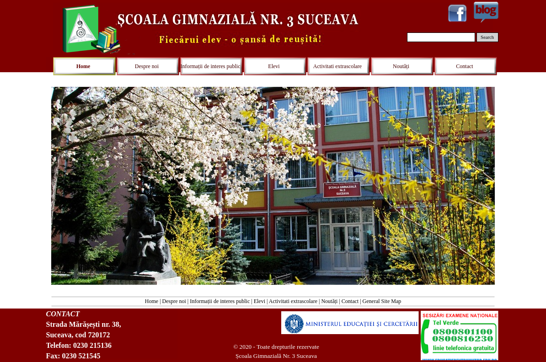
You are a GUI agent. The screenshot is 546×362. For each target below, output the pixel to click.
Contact (350, 301)
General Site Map (382, 301)
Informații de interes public (220, 301)
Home (151, 301)
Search (487, 37)
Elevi (259, 301)
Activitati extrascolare (293, 301)
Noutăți (329, 301)
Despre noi (174, 301)
